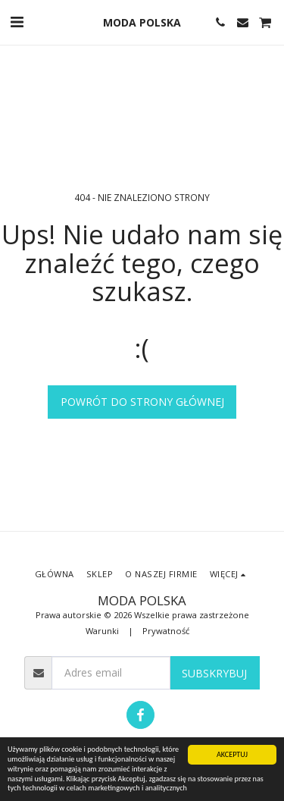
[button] (17, 21)
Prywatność (165, 630)
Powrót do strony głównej (142, 401)
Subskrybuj (214, 673)
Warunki (102, 630)
